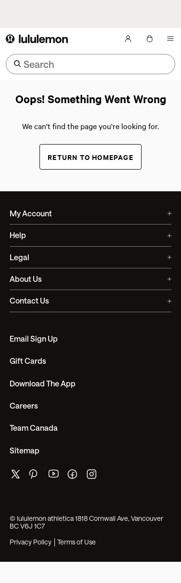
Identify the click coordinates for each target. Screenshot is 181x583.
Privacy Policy (31, 542)
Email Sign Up (34, 338)
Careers (24, 405)
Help (90, 234)
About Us (90, 278)
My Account (90, 213)
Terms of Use (76, 542)
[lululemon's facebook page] (73, 476)
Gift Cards (28, 360)
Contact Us (90, 300)
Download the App (43, 383)
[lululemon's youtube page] (54, 476)
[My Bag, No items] (149, 38)
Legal (90, 257)
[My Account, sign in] (128, 38)
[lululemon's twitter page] (15, 475)
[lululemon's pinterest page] (34, 476)
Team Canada (34, 427)
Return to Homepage (90, 157)
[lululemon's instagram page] (92, 476)
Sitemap (24, 450)
